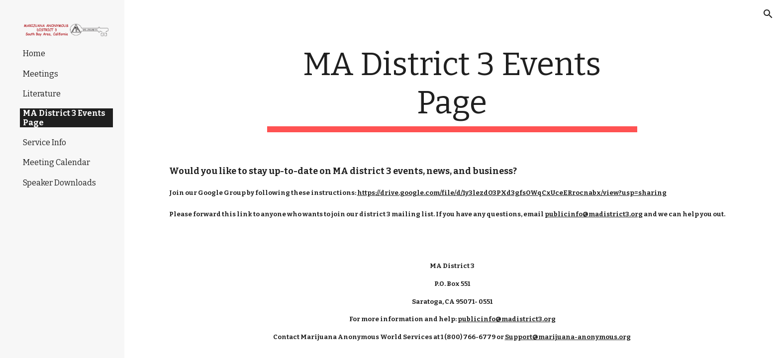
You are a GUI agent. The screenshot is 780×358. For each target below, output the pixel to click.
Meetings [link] (40, 74)
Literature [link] (42, 93)
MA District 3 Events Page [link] (64, 117)
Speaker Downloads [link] (59, 182)
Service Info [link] (44, 142)
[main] (452, 89)
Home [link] (34, 53)
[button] (768, 14)
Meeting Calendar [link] (56, 162)
